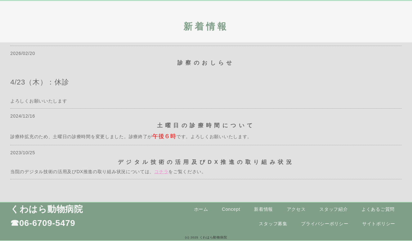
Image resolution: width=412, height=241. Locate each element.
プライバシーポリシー (324, 223)
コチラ (161, 171)
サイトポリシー (378, 223)
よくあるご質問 (378, 209)
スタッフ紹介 (333, 209)
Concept (231, 209)
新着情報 (263, 209)
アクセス (296, 209)
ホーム (201, 209)
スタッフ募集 (273, 223)
